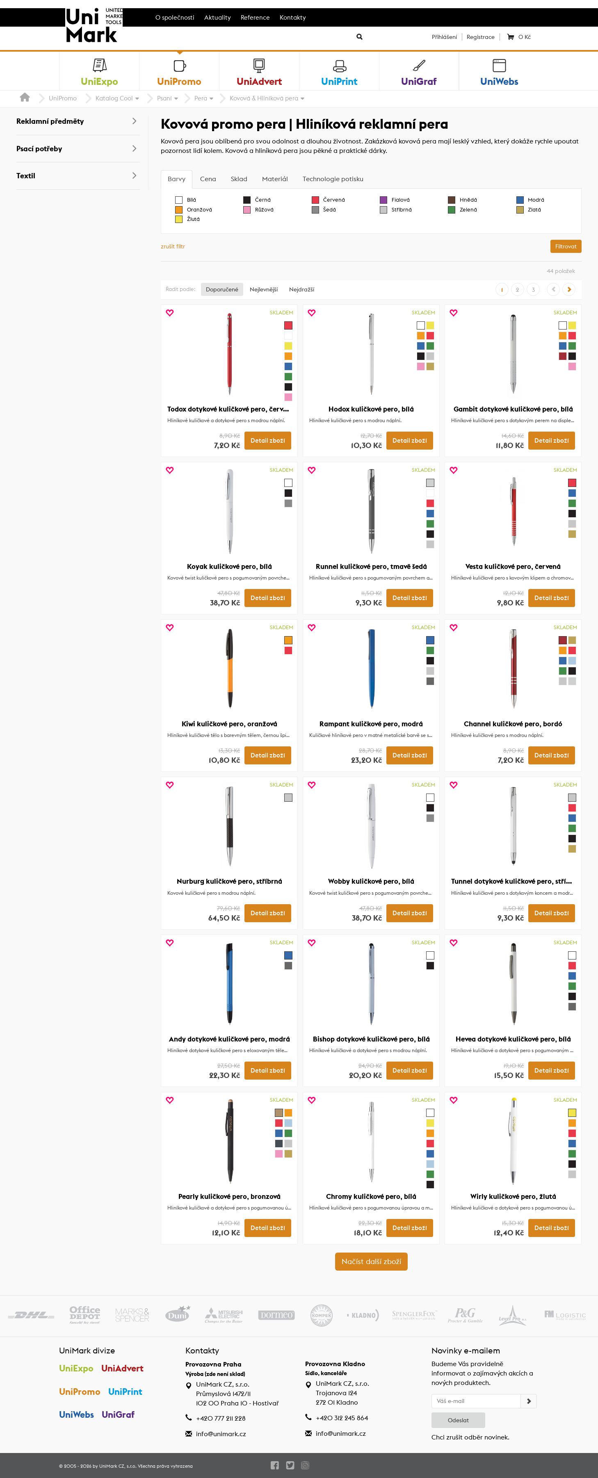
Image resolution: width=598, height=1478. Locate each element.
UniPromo (63, 98)
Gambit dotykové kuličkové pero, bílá (513, 409)
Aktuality (217, 17)
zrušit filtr (173, 246)
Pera (200, 98)
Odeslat (458, 1420)
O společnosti (174, 17)
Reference (255, 17)
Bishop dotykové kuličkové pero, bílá (371, 1039)
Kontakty (293, 17)
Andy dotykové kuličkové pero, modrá (229, 1039)
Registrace (481, 37)
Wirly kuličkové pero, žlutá (513, 1196)
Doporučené (222, 289)
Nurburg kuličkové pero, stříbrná (229, 881)
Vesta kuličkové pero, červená (513, 566)
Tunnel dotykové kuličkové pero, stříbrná (516, 881)
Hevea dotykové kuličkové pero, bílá (513, 1039)
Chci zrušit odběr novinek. (470, 1437)
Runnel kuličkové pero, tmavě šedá (371, 566)
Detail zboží (268, 440)
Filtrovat (566, 246)
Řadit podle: (180, 289)
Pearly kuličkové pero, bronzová (229, 1196)
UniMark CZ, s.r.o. (118, 1466)
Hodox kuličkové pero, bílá (371, 409)
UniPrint (125, 1391)
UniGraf (118, 1414)
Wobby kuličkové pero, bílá (371, 881)
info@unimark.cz (221, 1434)
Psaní (164, 98)
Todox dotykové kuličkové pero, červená (231, 409)
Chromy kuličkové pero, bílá (371, 1196)
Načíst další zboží (371, 1261)
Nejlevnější (264, 289)
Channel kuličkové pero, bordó (513, 723)
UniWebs (76, 1414)
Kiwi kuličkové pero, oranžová (229, 723)
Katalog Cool (114, 98)
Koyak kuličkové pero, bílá (229, 566)
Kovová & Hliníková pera (264, 98)
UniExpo (76, 1368)
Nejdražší (301, 289)
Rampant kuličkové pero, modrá (371, 723)
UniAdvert (122, 1368)
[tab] (176, 179)
